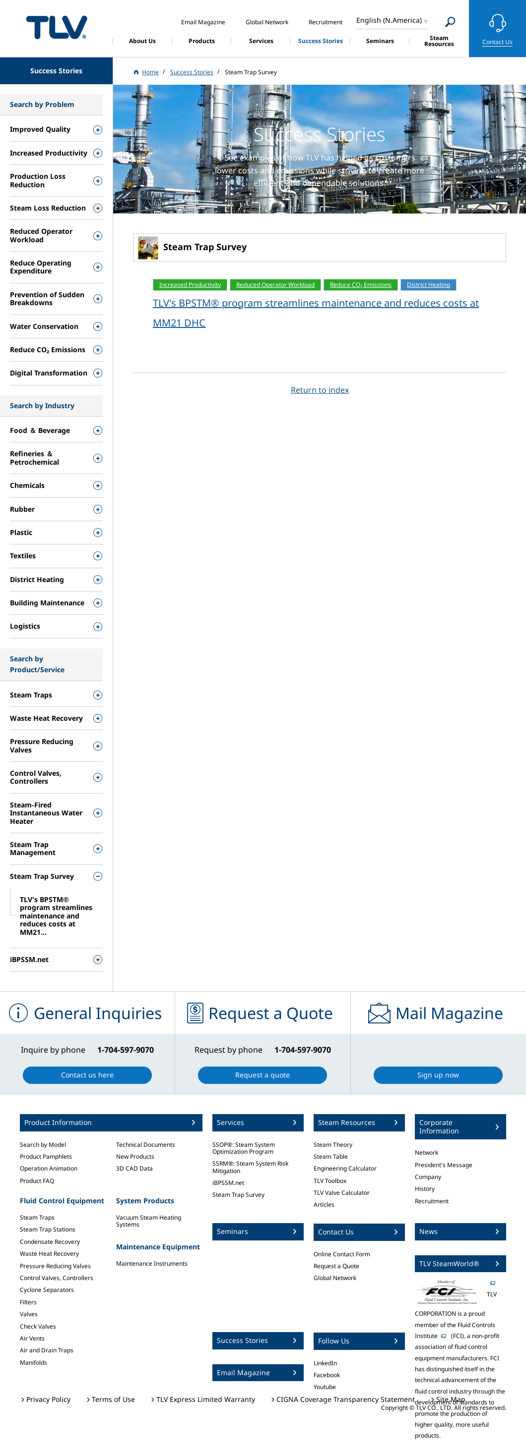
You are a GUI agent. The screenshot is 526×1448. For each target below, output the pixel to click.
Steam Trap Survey (238, 1194)
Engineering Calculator (345, 1168)
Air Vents (32, 1338)
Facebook (327, 1375)
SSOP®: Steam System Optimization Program (243, 1148)
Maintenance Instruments (152, 1263)
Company (428, 1177)
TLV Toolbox (330, 1181)
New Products (135, 1156)
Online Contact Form (342, 1254)
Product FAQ (37, 1181)
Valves (29, 1314)
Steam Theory (333, 1144)
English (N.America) (389, 20)
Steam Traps (37, 1217)
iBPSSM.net (228, 1183)
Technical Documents (145, 1144)
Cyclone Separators (47, 1290)
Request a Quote (336, 1266)
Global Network (335, 1278)
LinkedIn (325, 1363)
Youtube (325, 1387)
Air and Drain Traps (46, 1350)
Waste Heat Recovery (49, 1253)
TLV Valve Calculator (342, 1192)
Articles (324, 1204)
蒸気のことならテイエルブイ (56, 27)
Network (426, 1152)
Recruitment (432, 1201)
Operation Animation (48, 1168)
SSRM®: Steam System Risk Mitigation (250, 1167)
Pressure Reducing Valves (55, 1266)
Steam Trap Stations (47, 1229)
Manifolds (33, 1362)
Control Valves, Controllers (56, 1278)
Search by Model (43, 1144)
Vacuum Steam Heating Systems (148, 1221)
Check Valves (38, 1326)
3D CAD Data (134, 1168)
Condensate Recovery (50, 1241)
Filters (28, 1302)
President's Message (443, 1165)
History (425, 1188)
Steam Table (331, 1156)
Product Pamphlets (46, 1156)
